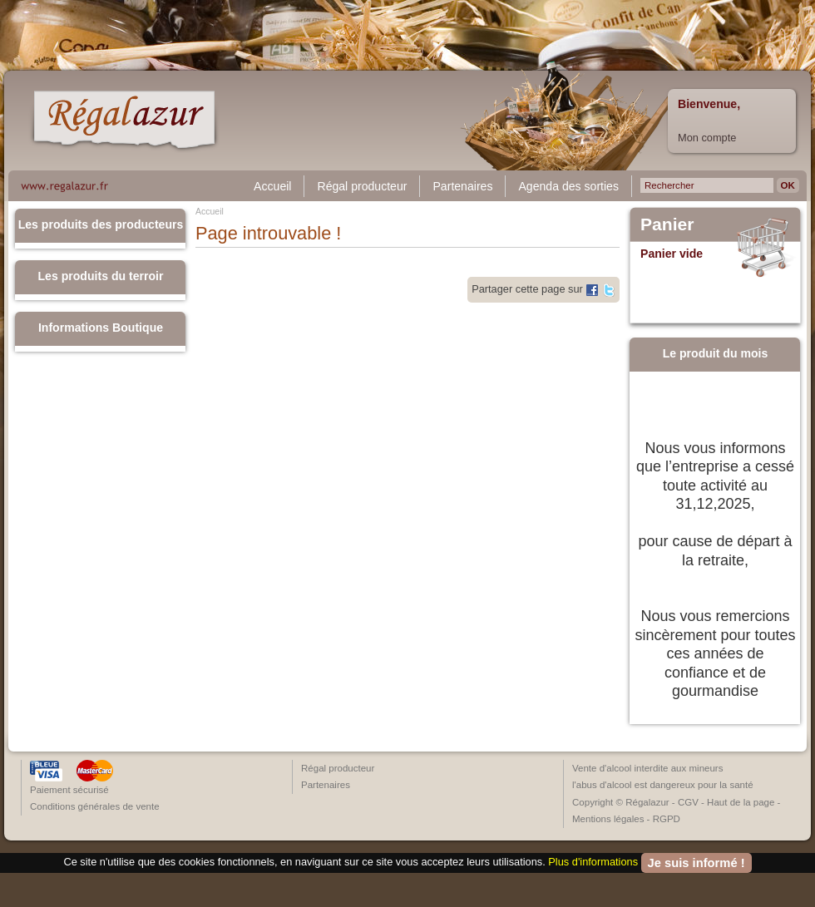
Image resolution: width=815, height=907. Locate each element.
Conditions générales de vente (95, 806)
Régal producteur (362, 186)
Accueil (272, 186)
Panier (667, 224)
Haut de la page (740, 802)
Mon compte (707, 137)
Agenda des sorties (568, 186)
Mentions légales (608, 819)
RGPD (666, 819)
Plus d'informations (593, 861)
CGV (688, 802)
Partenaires (462, 186)
